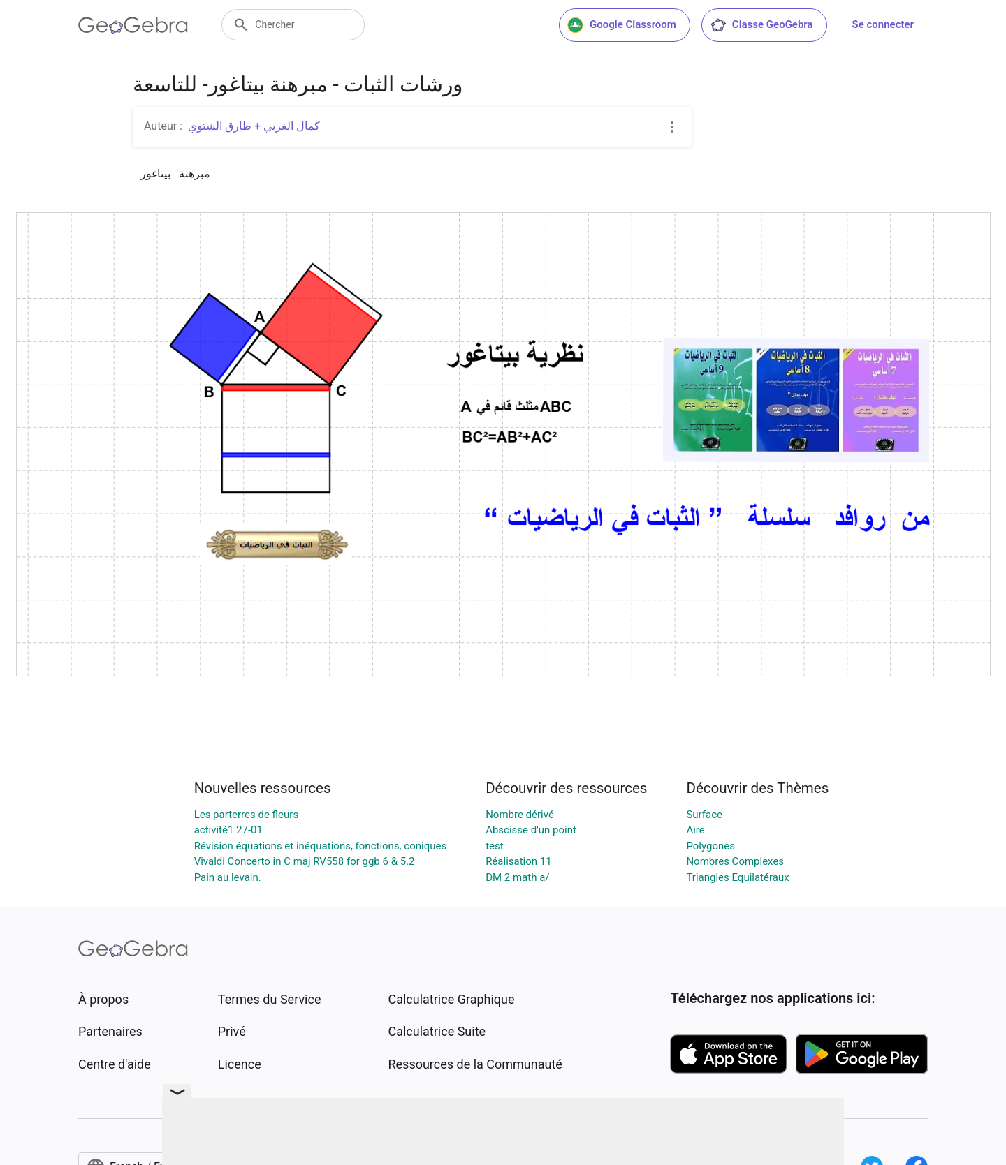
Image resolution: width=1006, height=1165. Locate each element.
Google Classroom (621, 25)
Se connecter (883, 24)
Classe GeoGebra (761, 25)
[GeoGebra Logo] (133, 25)
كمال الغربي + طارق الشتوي (254, 126)
